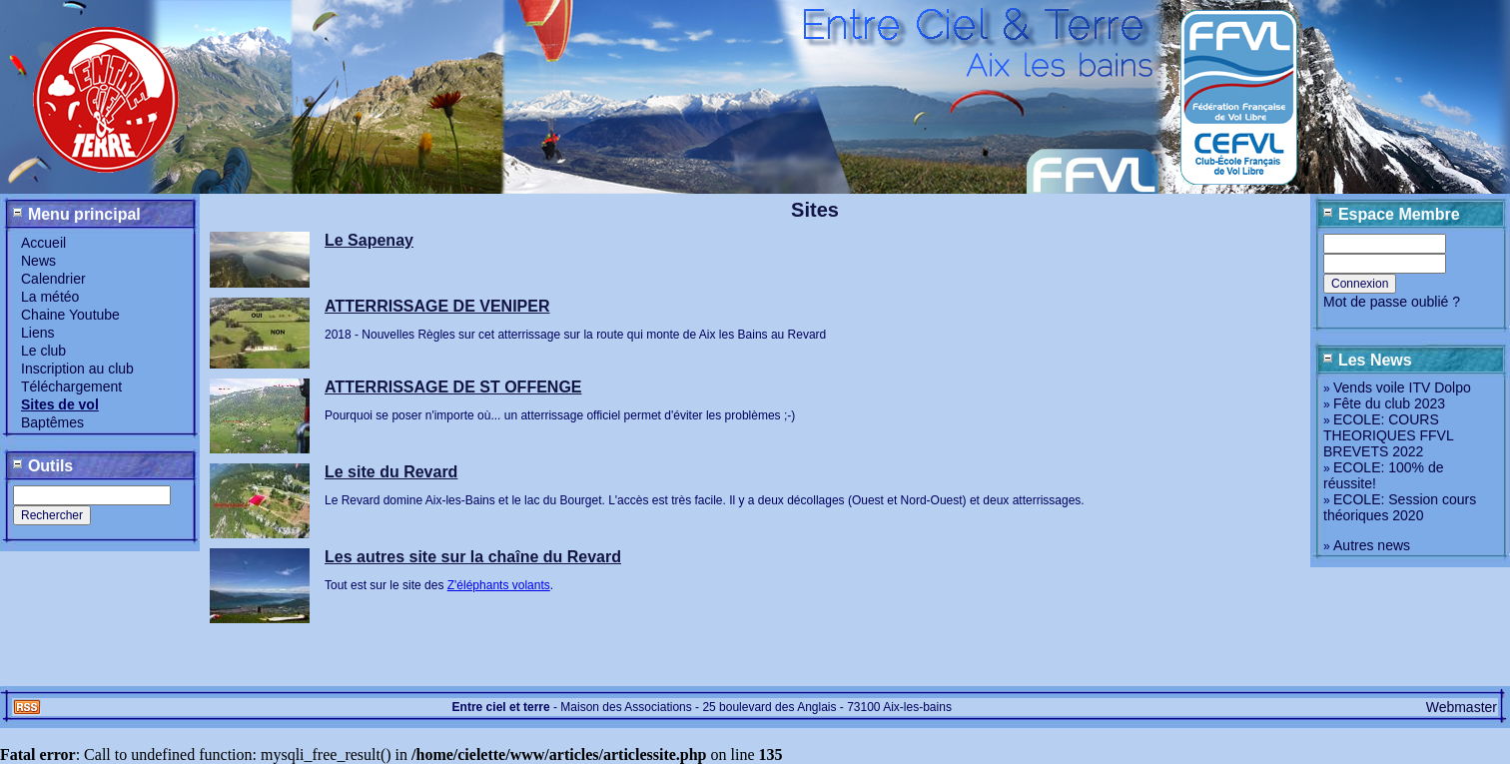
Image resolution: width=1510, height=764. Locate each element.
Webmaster (1461, 707)
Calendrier (53, 279)
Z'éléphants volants (498, 585)
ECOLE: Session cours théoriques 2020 (1399, 507)
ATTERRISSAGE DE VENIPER (437, 306)
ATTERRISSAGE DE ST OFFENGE (453, 387)
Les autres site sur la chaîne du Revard (473, 556)
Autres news (1371, 545)
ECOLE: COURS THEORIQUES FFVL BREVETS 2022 (1388, 435)
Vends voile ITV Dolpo (1402, 387)
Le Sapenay (369, 240)
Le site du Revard (391, 471)
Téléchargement (71, 386)
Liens (37, 333)
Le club (43, 351)
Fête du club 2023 (1389, 403)
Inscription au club (77, 369)
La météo (50, 297)
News (38, 261)
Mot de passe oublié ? (1391, 302)
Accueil (43, 243)
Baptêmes (52, 422)
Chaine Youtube (70, 315)
